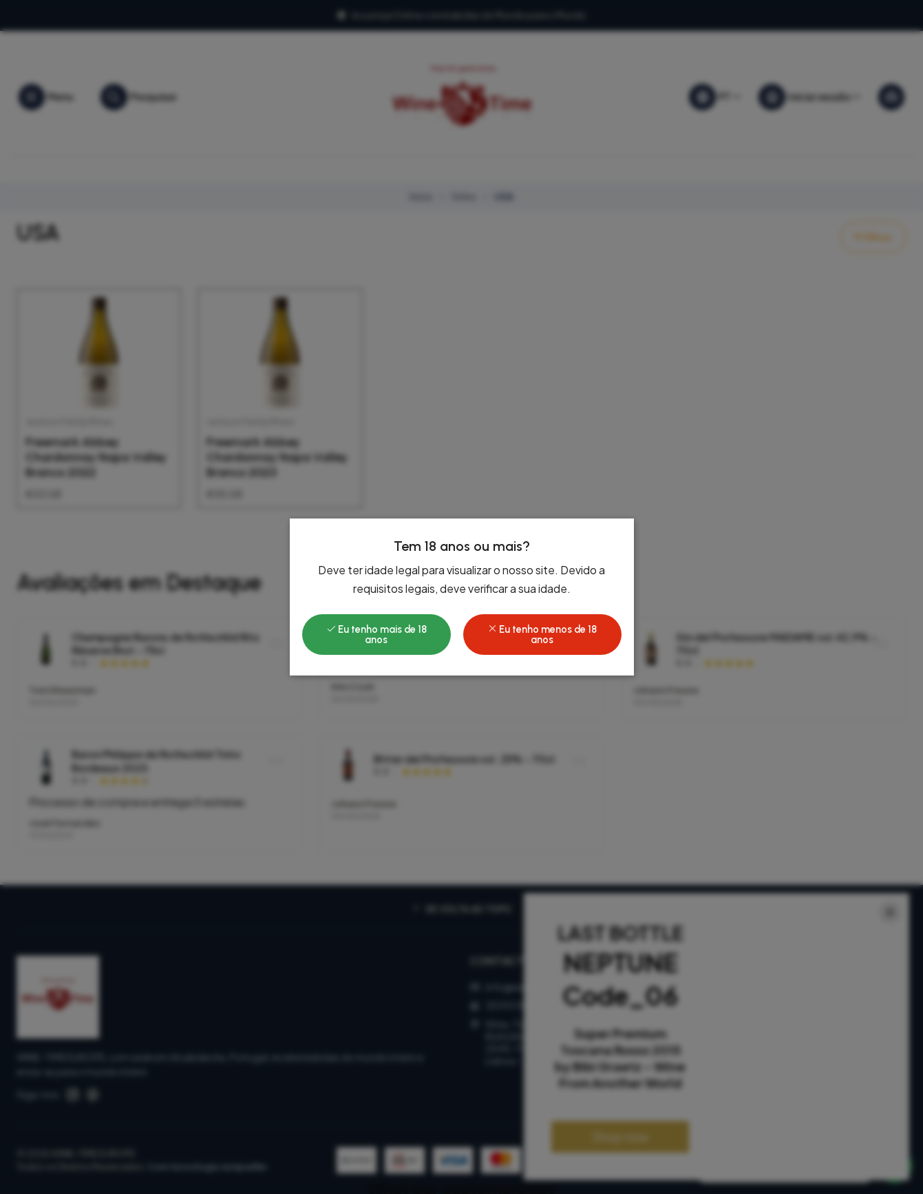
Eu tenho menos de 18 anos (542, 634)
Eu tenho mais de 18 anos (376, 634)
